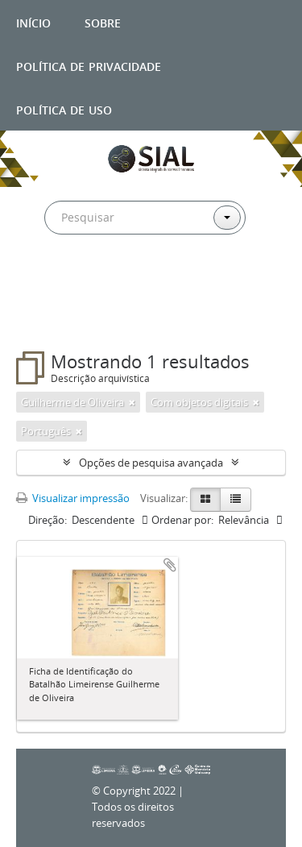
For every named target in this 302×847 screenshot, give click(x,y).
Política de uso (64, 108)
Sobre (103, 21)
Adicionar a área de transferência (170, 565)
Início (33, 21)
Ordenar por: (182, 520)
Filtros (51, 319)
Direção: (47, 520)
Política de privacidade (88, 65)
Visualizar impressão (73, 498)
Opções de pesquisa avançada (151, 462)
